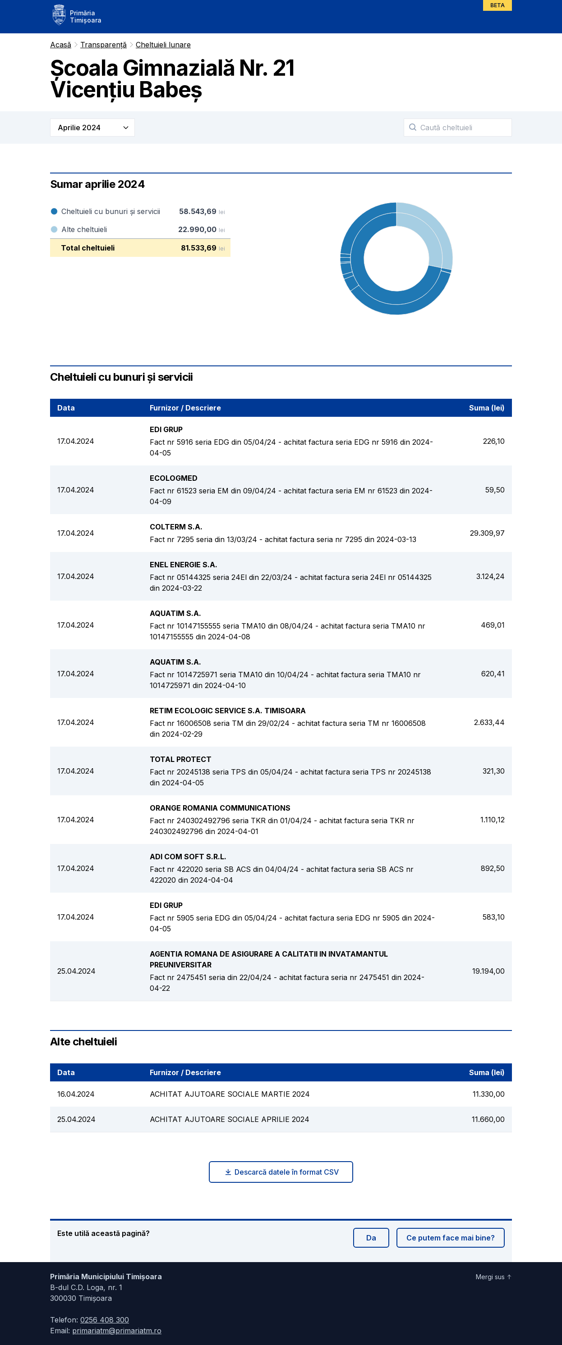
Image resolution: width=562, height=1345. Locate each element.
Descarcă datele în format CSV (281, 1171)
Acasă (60, 44)
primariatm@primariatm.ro (116, 1330)
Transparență (103, 44)
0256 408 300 (104, 1319)
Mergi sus (494, 1277)
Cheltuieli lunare (163, 44)
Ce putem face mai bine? (450, 1237)
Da (371, 1237)
